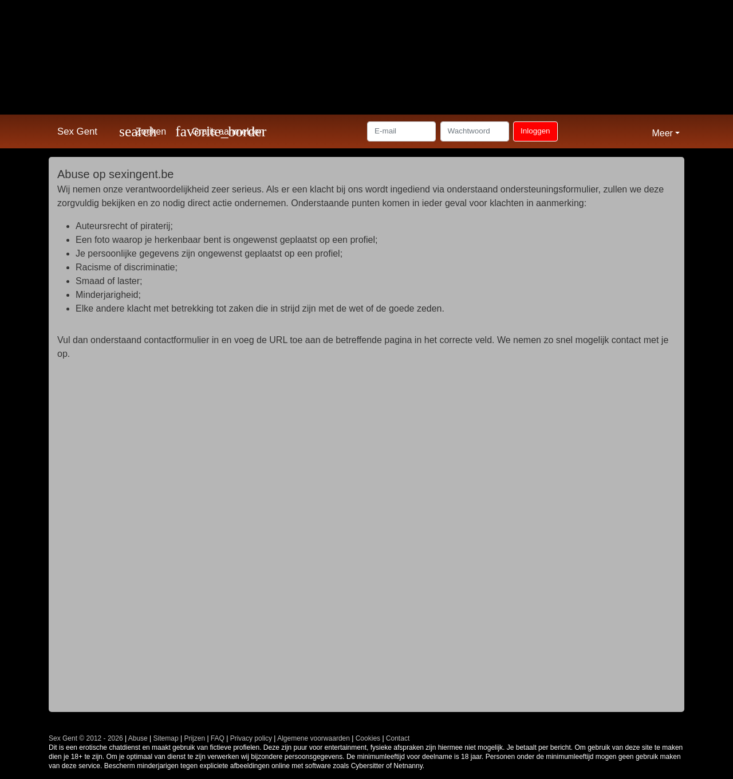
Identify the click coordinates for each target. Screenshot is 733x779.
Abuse (138, 738)
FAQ (217, 738)
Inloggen (535, 131)
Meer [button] (662, 133)
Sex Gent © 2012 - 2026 (86, 738)
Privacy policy (251, 738)
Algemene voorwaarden (313, 738)
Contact (397, 738)
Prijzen (194, 738)
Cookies (368, 738)
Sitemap (166, 738)
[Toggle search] (143, 131)
